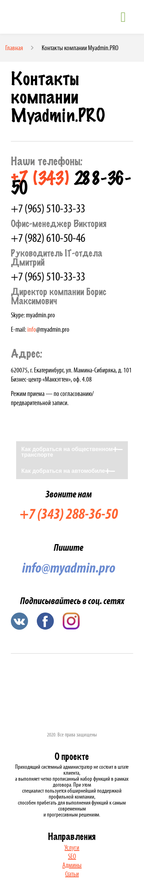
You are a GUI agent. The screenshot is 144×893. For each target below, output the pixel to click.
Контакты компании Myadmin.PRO (80, 47)
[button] (72, 452)
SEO (72, 856)
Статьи (72, 873)
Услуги (71, 847)
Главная (14, 47)
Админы (72, 864)
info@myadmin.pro (68, 567)
